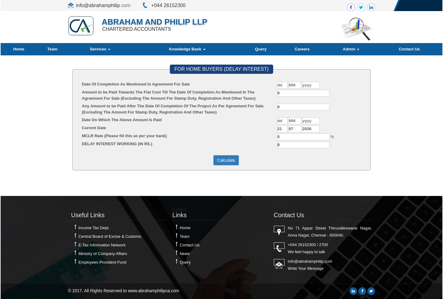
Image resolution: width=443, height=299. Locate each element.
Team (52, 49)
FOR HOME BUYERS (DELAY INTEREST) (221, 69)
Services (100, 49)
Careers (302, 49)
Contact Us (409, 49)
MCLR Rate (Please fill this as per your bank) (124, 136)
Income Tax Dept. (94, 227)
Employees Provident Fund (102, 262)
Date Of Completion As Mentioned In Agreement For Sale (136, 84)
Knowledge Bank (187, 49)
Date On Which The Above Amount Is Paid (122, 120)
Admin (351, 49)
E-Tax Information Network (102, 245)
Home (18, 49)
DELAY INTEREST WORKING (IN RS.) (117, 144)
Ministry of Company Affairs (102, 253)
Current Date (94, 128)
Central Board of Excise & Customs (109, 236)
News (185, 253)
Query (261, 49)
